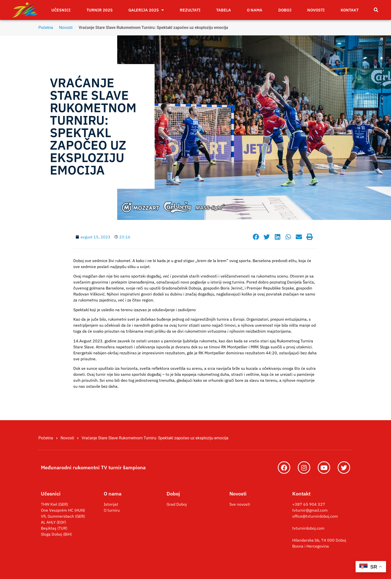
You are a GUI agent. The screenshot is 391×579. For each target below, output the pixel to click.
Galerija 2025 (146, 9)
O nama (254, 9)
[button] (376, 10)
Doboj (285, 9)
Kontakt (350, 9)
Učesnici (61, 9)
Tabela (223, 9)
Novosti (316, 9)
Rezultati (190, 9)
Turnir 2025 (100, 9)
